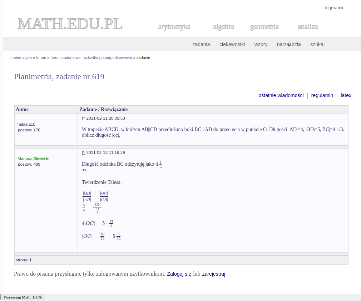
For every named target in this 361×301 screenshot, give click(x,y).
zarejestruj (214, 274)
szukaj (317, 44)
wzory (261, 44)
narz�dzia (289, 44)
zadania (201, 44)
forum (41, 57)
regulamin (322, 95)
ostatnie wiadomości (280, 95)
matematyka (21, 57)
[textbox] (159, 164)
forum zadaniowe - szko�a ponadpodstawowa (91, 57)
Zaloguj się (179, 274)
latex (346, 95)
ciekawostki (232, 44)
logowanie (335, 7)
